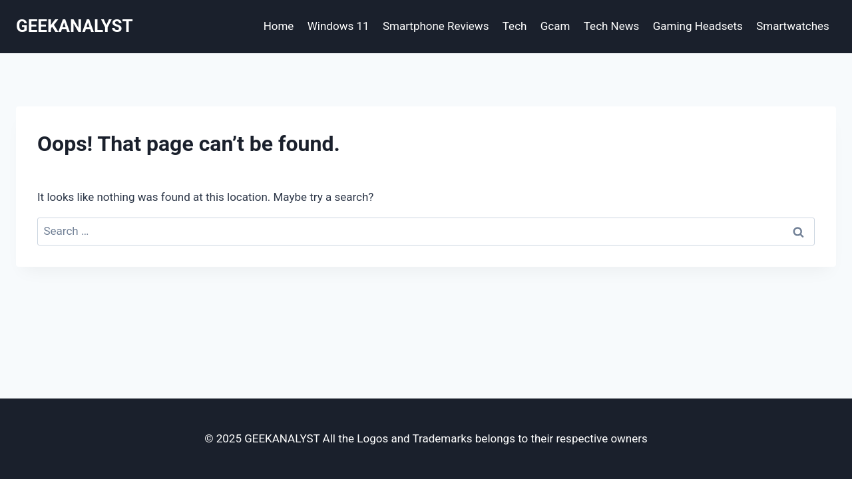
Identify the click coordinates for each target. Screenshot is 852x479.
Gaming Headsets (698, 26)
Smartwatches (792, 26)
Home (279, 26)
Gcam (555, 26)
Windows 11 (338, 26)
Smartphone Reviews (436, 26)
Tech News (612, 26)
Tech (515, 26)
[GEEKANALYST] (74, 26)
